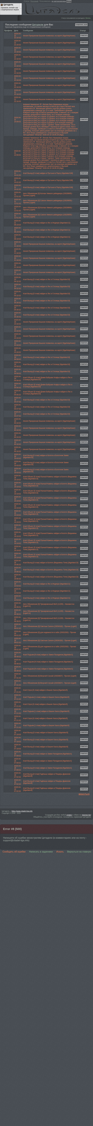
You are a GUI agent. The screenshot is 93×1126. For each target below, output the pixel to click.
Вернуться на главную (79, 851)
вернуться (84, 794)
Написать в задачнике (41, 851)
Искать (60, 851)
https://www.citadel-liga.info (22, 811)
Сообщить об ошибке (14, 851)
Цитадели (37, 24)
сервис (69, 815)
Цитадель (54, 9)
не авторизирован (59, 1)
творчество (86, 815)
